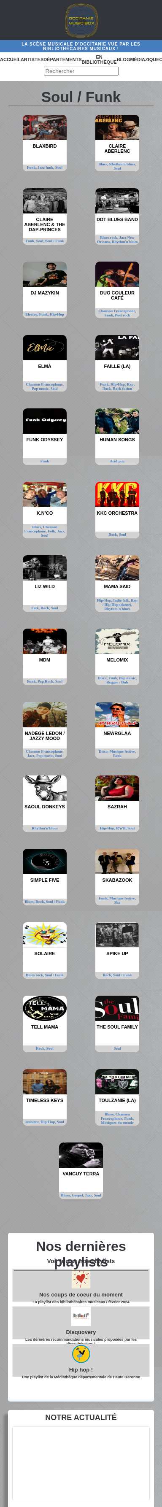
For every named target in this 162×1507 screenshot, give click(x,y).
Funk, (32, 167)
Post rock (122, 315)
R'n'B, (121, 828)
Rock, (108, 388)
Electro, (32, 314)
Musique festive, (123, 751)
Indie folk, (122, 600)
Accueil (10, 59)
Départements (62, 59)
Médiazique (144, 59)
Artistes (32, 59)
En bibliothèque (99, 59)
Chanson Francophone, (117, 311)
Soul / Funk (54, 241)
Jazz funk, (46, 167)
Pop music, (41, 388)
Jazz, (61, 531)
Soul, (40, 241)
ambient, (32, 1122)
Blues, (103, 164)
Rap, (131, 384)
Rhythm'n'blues (125, 242)
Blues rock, (109, 237)
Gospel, (78, 1195)
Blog (123, 59)
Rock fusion (122, 388)
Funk (44, 461)
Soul (58, 167)
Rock (117, 756)
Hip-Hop (57, 314)
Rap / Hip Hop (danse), (120, 602)
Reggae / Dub (117, 682)
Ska (117, 902)
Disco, (103, 678)
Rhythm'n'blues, (122, 164)
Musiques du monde (117, 1123)
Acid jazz (117, 461)
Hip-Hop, (119, 384)
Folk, (52, 531)
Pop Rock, (46, 681)
